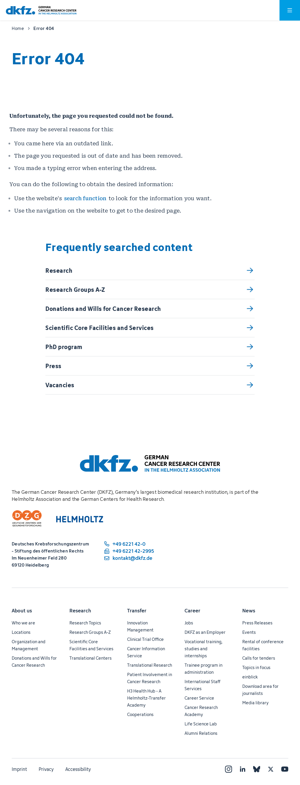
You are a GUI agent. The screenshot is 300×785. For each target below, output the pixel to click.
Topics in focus (256, 667)
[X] (270, 769)
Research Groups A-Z (90, 632)
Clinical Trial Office (145, 639)
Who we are (23, 622)
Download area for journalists (260, 690)
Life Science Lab (201, 723)
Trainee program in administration (203, 668)
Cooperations (140, 714)
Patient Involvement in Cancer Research (149, 678)
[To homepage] (41, 10)
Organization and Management (28, 645)
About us (22, 610)
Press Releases (257, 622)
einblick (250, 676)
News (248, 610)
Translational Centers (90, 658)
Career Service (199, 698)
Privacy (46, 769)
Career (192, 610)
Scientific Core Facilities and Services (91, 645)
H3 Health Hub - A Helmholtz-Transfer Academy (146, 698)
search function (85, 198)
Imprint (19, 769)
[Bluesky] (256, 769)
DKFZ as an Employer (205, 632)
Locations (21, 632)
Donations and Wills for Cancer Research (34, 661)
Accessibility (78, 769)
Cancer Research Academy (201, 711)
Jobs (189, 622)
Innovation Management (140, 626)
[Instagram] (228, 769)
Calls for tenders (258, 658)
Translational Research (149, 665)
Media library (255, 702)
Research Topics (85, 622)
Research (80, 610)
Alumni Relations (201, 733)
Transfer (136, 610)
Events (249, 632)
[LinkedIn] (242, 769)
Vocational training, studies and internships (203, 648)
